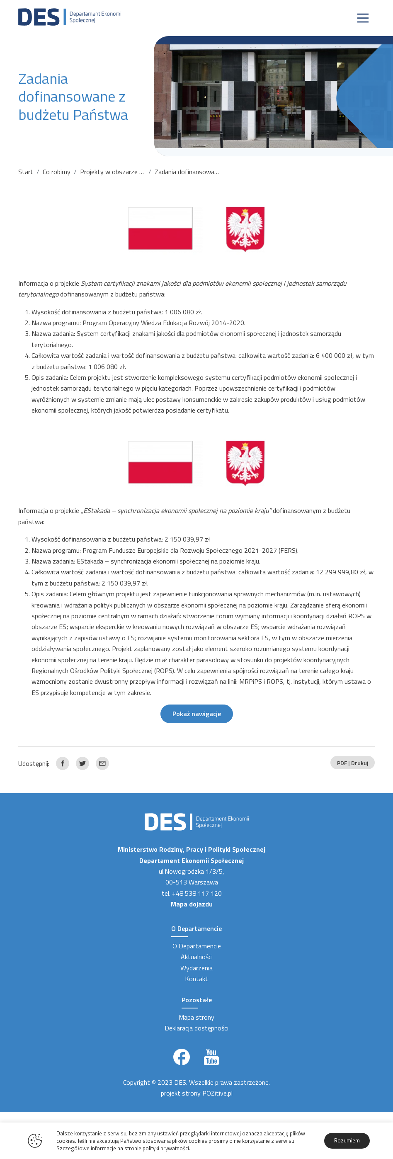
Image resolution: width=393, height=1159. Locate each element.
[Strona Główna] (70, 16)
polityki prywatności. (166, 1148)
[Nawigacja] (363, 18)
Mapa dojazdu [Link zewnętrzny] (192, 904)
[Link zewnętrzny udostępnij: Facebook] (62, 763)
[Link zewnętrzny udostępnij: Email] (102, 763)
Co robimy (56, 172)
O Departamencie (196, 946)
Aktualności (197, 957)
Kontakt (196, 979)
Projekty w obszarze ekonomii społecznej (138, 172)
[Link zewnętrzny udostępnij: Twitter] (82, 763)
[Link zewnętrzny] (182, 1057)
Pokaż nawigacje (196, 714)
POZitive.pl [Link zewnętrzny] (217, 1093)
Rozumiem (347, 1140)
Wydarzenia (196, 968)
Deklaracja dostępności (196, 1028)
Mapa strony (196, 1017)
